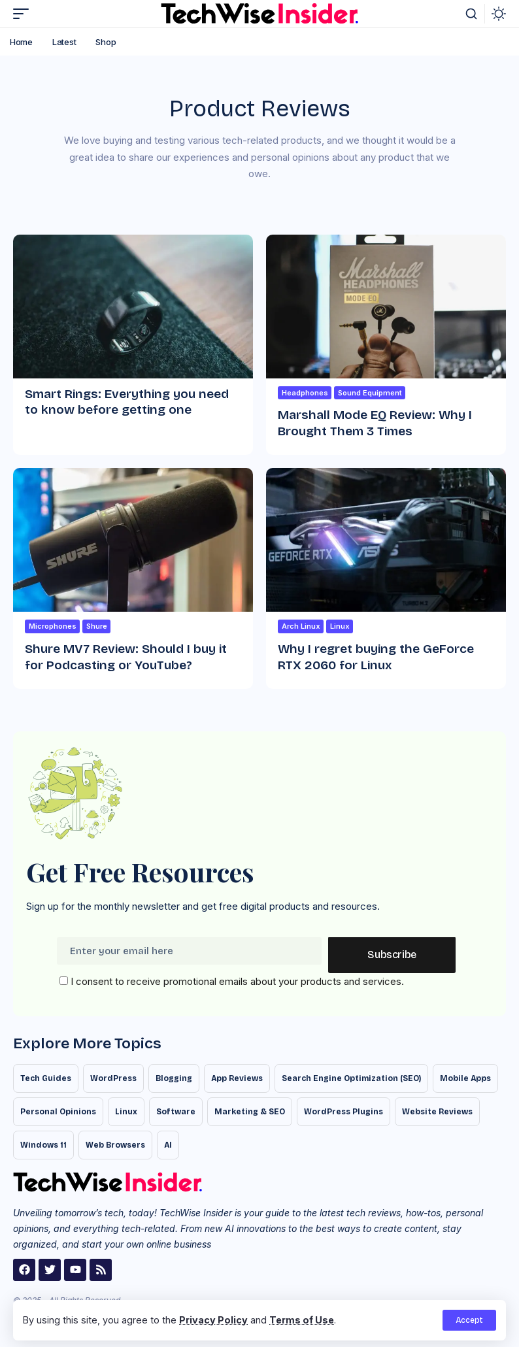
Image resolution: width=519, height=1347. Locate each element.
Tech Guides (45, 1078)
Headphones (305, 392)
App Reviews (237, 1078)
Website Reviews (437, 1111)
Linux (340, 626)
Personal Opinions (58, 1111)
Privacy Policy (213, 1319)
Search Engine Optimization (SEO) (351, 1078)
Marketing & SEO (249, 1111)
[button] (469, 1320)
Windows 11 (43, 1145)
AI (168, 1145)
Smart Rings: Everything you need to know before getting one (127, 402)
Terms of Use (301, 1319)
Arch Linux (301, 626)
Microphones (52, 626)
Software (175, 1111)
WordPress (113, 1078)
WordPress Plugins (343, 1111)
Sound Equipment (370, 392)
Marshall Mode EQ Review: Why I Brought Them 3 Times (375, 423)
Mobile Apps (465, 1078)
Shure (96, 626)
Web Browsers (115, 1145)
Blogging (174, 1078)
